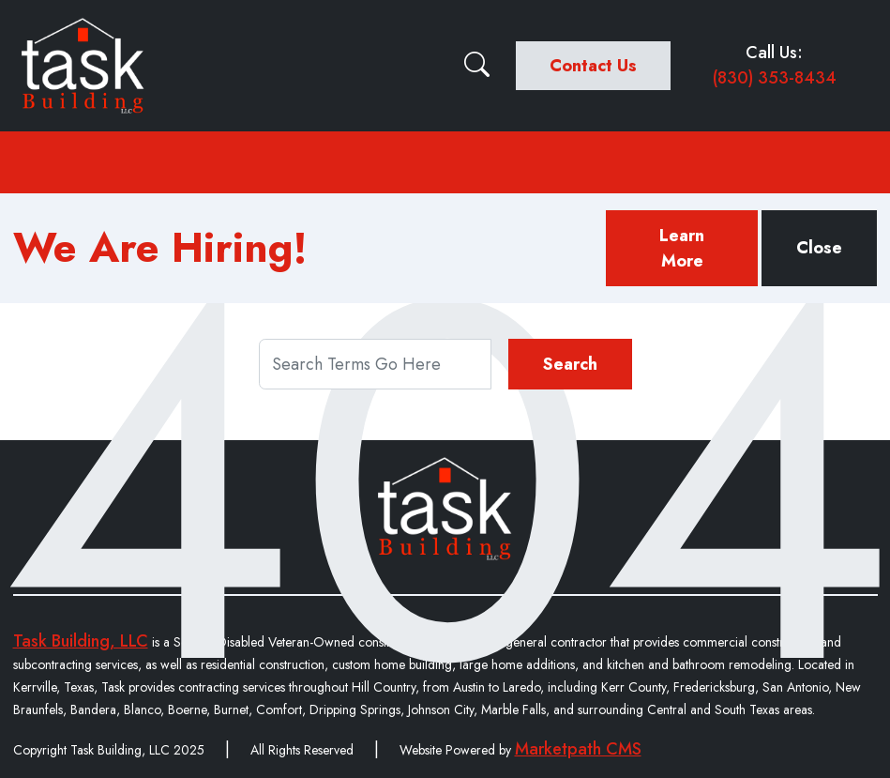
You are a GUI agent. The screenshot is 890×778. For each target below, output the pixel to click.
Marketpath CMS (578, 749)
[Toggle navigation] (445, 162)
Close (819, 248)
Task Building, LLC (80, 641)
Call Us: (774, 65)
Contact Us (593, 65)
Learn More (681, 248)
